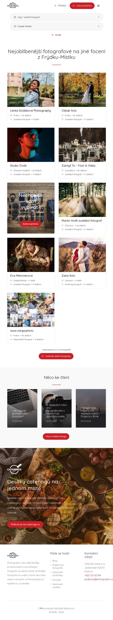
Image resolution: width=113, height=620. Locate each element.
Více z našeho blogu (56, 436)
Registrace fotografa (58, 566)
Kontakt (56, 580)
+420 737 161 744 (92, 575)
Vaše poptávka (82, 5)
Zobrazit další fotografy (56, 356)
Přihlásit (60, 5)
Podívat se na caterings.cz (25, 524)
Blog (54, 560)
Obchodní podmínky (57, 574)
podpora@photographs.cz (98, 579)
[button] (56, 17)
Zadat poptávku (30, 223)
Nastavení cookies (57, 586)
